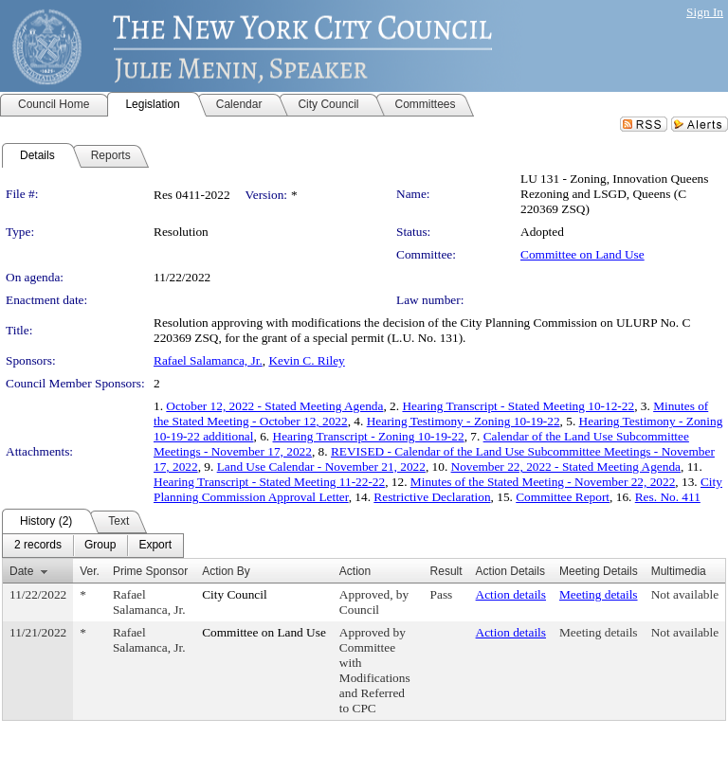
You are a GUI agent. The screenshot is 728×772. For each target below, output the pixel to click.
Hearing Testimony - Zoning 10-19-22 (463, 421)
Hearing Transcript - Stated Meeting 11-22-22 (269, 482)
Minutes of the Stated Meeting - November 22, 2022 (542, 482)
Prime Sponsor (150, 571)
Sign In (704, 12)
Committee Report (563, 497)
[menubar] (93, 545)
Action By (226, 571)
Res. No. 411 (668, 497)
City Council (234, 594)
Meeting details (598, 594)
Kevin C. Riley (306, 360)
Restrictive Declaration (431, 497)
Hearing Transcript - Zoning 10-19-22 (368, 436)
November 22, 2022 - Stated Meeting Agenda (566, 466)
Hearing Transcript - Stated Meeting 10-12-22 (518, 406)
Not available (685, 594)
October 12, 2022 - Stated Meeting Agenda (274, 406)
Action (355, 571)
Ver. (90, 571)
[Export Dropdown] (155, 545)
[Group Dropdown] (100, 545)
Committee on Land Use (582, 254)
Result (446, 571)
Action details (511, 594)
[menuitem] (38, 545)
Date (21, 571)
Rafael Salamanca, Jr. (208, 360)
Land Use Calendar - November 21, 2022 (321, 466)
